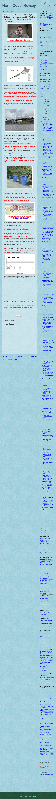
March (43, 117)
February (44, 119)
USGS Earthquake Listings (45, 591)
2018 (42, 518)
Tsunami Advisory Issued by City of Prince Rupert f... (48, 485)
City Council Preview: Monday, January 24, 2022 (47, 306)
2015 (42, 524)
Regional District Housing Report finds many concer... (47, 331)
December (44, 99)
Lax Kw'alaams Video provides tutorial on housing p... (46, 270)
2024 (42, 94)
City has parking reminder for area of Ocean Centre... (47, 472)
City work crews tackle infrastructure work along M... (47, 124)
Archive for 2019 (43, 64)
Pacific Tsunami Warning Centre (46, 593)
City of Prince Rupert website (46, 564)
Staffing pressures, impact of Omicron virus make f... (48, 396)
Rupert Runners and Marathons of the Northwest (46, 749)
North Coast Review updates (46, 34)
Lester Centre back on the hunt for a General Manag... (47, 131)
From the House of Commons (46, 623)
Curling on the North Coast (45, 739)
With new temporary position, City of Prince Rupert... (47, 207)
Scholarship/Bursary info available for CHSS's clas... (47, 351)
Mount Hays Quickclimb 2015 (46, 704)
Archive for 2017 (43, 68)
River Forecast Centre (44, 595)
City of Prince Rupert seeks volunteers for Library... (47, 340)
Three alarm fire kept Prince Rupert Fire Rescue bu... (48, 320)
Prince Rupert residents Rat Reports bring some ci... (48, 195)
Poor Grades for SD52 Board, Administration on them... (47, 215)
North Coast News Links (45, 538)
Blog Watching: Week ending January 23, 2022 (47, 317)
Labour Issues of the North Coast (47, 649)
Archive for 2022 (43, 58)
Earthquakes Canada (44, 589)
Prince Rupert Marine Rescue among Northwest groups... (46, 178)
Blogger (34, 796)
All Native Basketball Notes (45, 734)
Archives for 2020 (43, 62)
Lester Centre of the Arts (45, 679)
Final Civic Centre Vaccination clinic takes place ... (47, 211)
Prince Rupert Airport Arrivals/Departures (44, 598)
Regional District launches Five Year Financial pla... (47, 355)
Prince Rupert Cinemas (45, 681)
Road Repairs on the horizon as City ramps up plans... (47, 235)
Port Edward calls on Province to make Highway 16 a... (46, 259)
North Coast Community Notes (46, 655)
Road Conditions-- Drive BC (45, 559)
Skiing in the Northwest (44, 732)
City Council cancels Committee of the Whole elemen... (47, 298)
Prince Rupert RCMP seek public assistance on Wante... (47, 384)
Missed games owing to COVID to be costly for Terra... (47, 445)
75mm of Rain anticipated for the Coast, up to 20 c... (47, 420)
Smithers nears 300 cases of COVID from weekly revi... (47, 379)
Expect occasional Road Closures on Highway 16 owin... (47, 504)
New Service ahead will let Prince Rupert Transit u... (47, 501)
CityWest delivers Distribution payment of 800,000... (47, 247)
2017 (42, 520)
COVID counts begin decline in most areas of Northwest (47, 224)
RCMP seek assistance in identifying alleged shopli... (47, 323)
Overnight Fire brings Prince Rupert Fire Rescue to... (46, 432)
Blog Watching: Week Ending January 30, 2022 (48, 150)
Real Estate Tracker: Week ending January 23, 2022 (47, 314)
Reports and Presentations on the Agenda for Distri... (48, 266)
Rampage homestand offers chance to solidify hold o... (48, 157)
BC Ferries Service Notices (45, 576)
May (43, 113)
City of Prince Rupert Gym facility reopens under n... (48, 366)
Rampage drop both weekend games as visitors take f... (46, 136)
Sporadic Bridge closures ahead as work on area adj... (47, 251)
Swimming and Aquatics (45, 721)
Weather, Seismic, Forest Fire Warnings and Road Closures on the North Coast (46, 669)
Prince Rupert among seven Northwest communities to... (48, 281)
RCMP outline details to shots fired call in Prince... (48, 128)
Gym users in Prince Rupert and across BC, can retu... (48, 408)
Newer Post (5, 356)
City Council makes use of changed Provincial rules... (47, 198)
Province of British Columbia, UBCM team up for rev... (47, 166)
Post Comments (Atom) (12, 359)
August (44, 107)
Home (20, 356)
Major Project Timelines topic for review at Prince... (47, 290)
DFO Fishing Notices (44, 578)
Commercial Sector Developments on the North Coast (45, 635)
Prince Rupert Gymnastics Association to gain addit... (47, 463)
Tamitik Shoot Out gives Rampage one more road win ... (48, 255)
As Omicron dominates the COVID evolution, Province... (47, 327)
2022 (42, 98)
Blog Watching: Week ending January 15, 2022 (47, 482)
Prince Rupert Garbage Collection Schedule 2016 (45, 574)
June (43, 111)
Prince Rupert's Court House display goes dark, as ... (48, 191)
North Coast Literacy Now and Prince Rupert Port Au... (47, 203)
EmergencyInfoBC (43, 583)
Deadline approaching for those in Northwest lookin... (47, 369)
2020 (42, 514)
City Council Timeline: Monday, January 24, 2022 (47, 242)
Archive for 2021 (43, 60)
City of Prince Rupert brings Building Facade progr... (48, 449)
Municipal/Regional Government (46, 612)
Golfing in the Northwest (45, 751)
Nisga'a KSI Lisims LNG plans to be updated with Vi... (47, 468)
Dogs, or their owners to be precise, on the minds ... (47, 373)
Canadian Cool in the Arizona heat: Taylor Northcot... (46, 143)
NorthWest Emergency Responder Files (44, 541)
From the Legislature (44, 625)
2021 (42, 512)
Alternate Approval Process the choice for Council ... (47, 239)
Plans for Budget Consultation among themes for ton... (46, 428)
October (44, 103)
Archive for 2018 (43, 66)
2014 (42, 526)
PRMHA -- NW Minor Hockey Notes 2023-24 (46, 699)
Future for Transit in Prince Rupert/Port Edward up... (47, 263)
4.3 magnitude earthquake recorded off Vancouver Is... (47, 493)
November (44, 101)
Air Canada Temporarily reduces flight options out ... (48, 294)
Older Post (34, 356)
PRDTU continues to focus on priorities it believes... (47, 358)
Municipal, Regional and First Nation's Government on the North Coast (46, 652)
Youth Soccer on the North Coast (46, 720)
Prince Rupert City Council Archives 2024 (45, 553)
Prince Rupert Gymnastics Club (46, 712)
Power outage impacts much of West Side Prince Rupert (46, 388)
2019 (42, 516)
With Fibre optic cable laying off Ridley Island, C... (47, 162)
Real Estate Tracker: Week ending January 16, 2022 (47, 479)
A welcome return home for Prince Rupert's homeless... (47, 399)
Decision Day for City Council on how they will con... (47, 302)
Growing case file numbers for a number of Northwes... (47, 187)
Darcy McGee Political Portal (46, 626)
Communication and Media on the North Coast (46, 639)
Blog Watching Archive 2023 (46, 81)
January (44, 121)
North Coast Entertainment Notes (47, 677)
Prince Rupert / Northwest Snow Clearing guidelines (46, 48)
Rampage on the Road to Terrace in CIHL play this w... (47, 497)
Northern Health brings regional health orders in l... (47, 347)
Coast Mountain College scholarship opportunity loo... (47, 174)
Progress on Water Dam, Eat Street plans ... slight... (47, 183)
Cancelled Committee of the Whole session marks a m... (48, 228)
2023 (42, 96)
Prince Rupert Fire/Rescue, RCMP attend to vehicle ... (47, 436)
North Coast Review (19, 5)
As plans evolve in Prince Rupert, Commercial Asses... (47, 508)
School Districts (43, 614)
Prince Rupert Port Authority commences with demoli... (48, 343)
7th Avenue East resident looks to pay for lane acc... (47, 170)
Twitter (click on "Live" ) (45, 88)
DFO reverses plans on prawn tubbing (47, 452)
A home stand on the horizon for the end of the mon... (48, 336)
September (44, 105)
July (43, 109)
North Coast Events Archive (45, 75)
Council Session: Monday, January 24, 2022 (47, 310)
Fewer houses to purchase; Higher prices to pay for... (48, 376)
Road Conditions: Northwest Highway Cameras (45, 562)
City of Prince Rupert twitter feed (46, 569)
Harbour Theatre (43, 682)
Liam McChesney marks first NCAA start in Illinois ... (47, 219)
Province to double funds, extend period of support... (47, 392)
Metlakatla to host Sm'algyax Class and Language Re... (47, 488)
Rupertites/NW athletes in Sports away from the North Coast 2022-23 (47, 754)
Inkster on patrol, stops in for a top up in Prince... (47, 232)
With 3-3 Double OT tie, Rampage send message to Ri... (48, 459)
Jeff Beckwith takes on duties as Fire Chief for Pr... (47, 153)
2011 (42, 532)
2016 (42, 522)
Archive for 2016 (43, 69)
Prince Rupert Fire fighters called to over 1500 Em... (47, 476)
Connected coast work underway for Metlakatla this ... (47, 412)
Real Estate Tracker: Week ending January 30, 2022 (47, 147)
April (43, 115)
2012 (42, 530)
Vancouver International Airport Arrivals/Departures (46, 604)
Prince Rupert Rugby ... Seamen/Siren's (45, 743)
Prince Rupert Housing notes (46, 548)
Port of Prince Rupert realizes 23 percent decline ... (46, 440)
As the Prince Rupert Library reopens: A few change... (47, 416)
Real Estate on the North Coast (46, 660)
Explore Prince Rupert (44, 543)
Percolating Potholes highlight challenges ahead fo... (46, 455)
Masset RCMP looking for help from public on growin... (47, 274)
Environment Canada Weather (46, 585)
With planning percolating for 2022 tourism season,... (47, 362)
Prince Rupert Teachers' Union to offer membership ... (47, 285)
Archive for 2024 (43, 55)
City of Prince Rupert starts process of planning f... (47, 140)
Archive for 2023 (43, 57)
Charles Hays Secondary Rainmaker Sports (45, 691)
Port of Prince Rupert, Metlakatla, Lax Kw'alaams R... (46, 404)
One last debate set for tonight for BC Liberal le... (48, 424)
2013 (42, 528)
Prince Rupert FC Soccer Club (46, 740)
